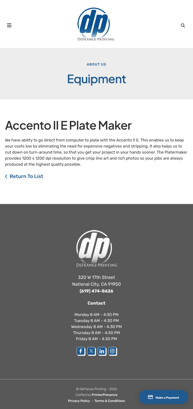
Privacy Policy (79, 401)
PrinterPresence (105, 395)
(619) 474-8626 (96, 291)
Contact (96, 303)
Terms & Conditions (109, 401)
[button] (9, 25)
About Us (96, 64)
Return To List (26, 176)
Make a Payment (157, 397)
